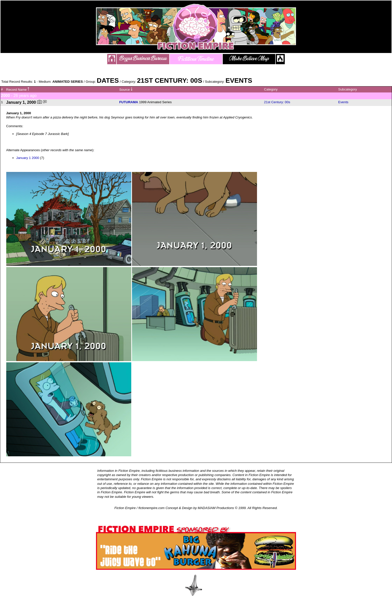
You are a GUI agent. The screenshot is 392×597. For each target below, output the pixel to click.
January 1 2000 (27, 158)
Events (343, 102)
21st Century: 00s (277, 102)
